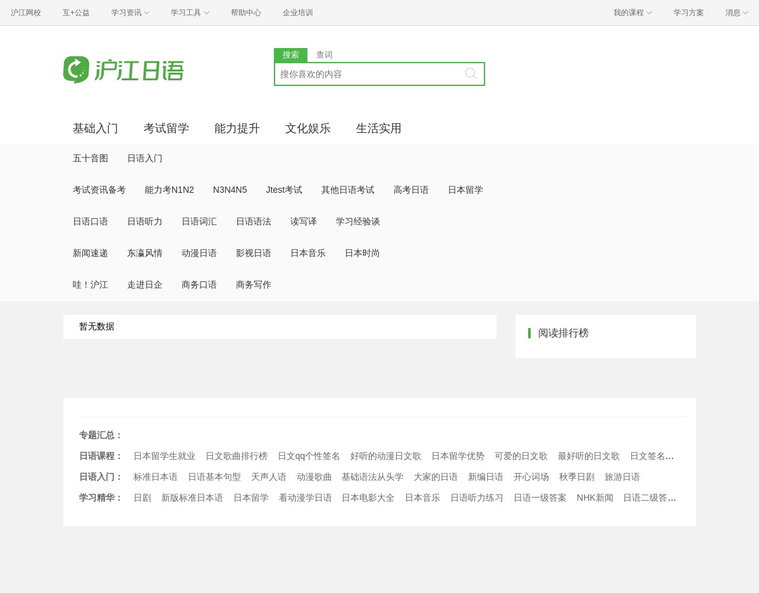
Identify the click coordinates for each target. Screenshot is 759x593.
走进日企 (145, 284)
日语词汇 (199, 221)
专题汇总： (101, 435)
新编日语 (485, 477)
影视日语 (253, 253)
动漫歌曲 (314, 477)
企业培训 (298, 12)
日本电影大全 (368, 497)
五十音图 (90, 158)
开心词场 (531, 477)
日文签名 (647, 456)
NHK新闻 (595, 497)
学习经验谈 (358, 221)
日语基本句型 (214, 477)
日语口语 (90, 221)
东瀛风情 (145, 253)
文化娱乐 (308, 128)
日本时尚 (362, 253)
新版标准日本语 (192, 497)
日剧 (142, 497)
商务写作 (253, 284)
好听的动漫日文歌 (385, 456)
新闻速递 (90, 253)
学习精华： (101, 497)
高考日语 (411, 190)
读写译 (303, 221)
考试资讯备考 (99, 190)
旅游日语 (622, 477)
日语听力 (145, 221)
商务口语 (199, 284)
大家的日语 (436, 477)
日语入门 (145, 158)
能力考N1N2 (169, 190)
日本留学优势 (457, 456)
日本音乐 (308, 253)
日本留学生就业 (164, 456)
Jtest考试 (284, 190)
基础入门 (95, 128)
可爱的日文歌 (521, 456)
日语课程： (101, 456)
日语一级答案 (540, 497)
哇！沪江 (90, 284)
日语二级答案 (649, 497)
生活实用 (379, 128)
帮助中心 (246, 12)
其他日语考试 (347, 190)
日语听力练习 (476, 497)
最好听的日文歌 (589, 456)
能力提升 (237, 128)
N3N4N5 (230, 190)
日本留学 (465, 190)
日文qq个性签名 (309, 456)
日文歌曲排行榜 (237, 456)
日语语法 (253, 221)
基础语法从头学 (373, 477)
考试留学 (166, 128)
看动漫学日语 (305, 497)
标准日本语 (155, 477)
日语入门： (101, 477)
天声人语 (269, 477)
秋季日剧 (577, 477)
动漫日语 (199, 253)
